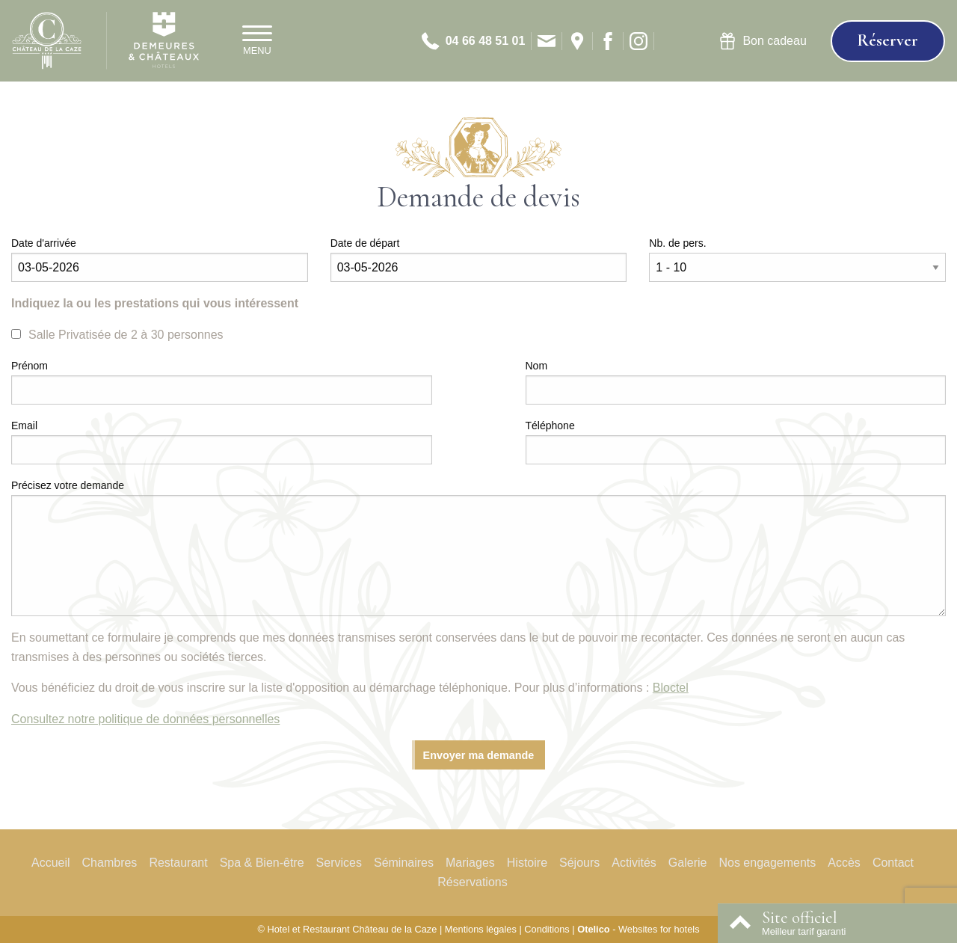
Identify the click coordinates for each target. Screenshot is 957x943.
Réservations (472, 882)
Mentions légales (481, 929)
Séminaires (404, 862)
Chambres (110, 862)
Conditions (546, 929)
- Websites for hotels (638, 929)
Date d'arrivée (43, 243)
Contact (893, 862)
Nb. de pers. (677, 243)
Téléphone (550, 425)
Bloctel (671, 687)
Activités (634, 862)
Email (24, 425)
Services (339, 862)
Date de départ (365, 243)
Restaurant (178, 862)
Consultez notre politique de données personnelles (145, 719)
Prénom (29, 366)
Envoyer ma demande (479, 755)
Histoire (527, 862)
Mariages (470, 862)
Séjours (579, 862)
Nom (537, 366)
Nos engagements (767, 862)
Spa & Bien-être (262, 862)
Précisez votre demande (67, 485)
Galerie (687, 862)
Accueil (50, 862)
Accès (844, 862)
